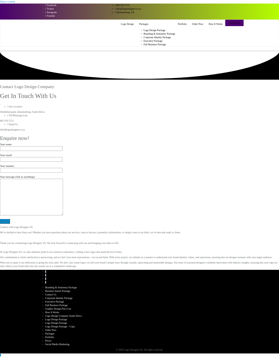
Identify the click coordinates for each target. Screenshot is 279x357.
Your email (31, 157)
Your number (31, 168)
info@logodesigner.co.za (128, 8)
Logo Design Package (56, 319)
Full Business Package (56, 305)
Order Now (50, 330)
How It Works (52, 312)
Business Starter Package (57, 291)
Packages (49, 333)
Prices (48, 340)
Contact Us (234, 22)
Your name (31, 146)
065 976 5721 (122, 5)
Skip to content (7, 1)
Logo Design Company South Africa (63, 316)
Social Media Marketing (57, 344)
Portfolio (49, 337)
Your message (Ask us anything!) (31, 196)
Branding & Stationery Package (61, 287)
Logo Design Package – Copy (60, 326)
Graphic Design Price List (58, 308)
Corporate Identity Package (58, 298)
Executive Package (54, 301)
